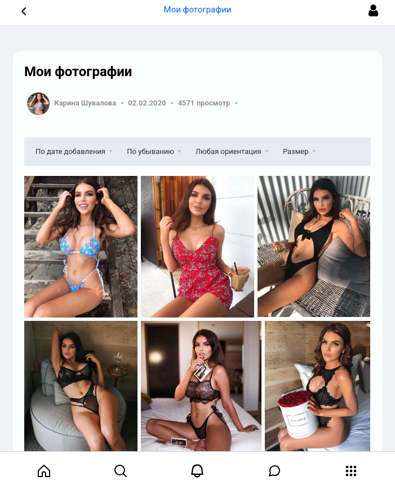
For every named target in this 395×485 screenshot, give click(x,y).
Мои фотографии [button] (198, 10)
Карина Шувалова (85, 103)
